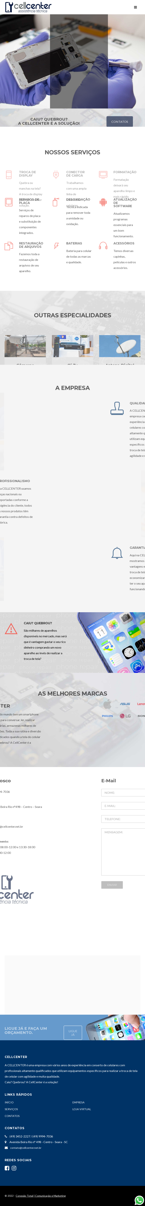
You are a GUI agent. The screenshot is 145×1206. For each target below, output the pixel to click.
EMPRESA (78, 1102)
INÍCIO (9, 1102)
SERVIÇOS (11, 1109)
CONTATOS (12, 1115)
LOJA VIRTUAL (81, 1109)
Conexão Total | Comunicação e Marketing (41, 1195)
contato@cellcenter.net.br (25, 1147)
